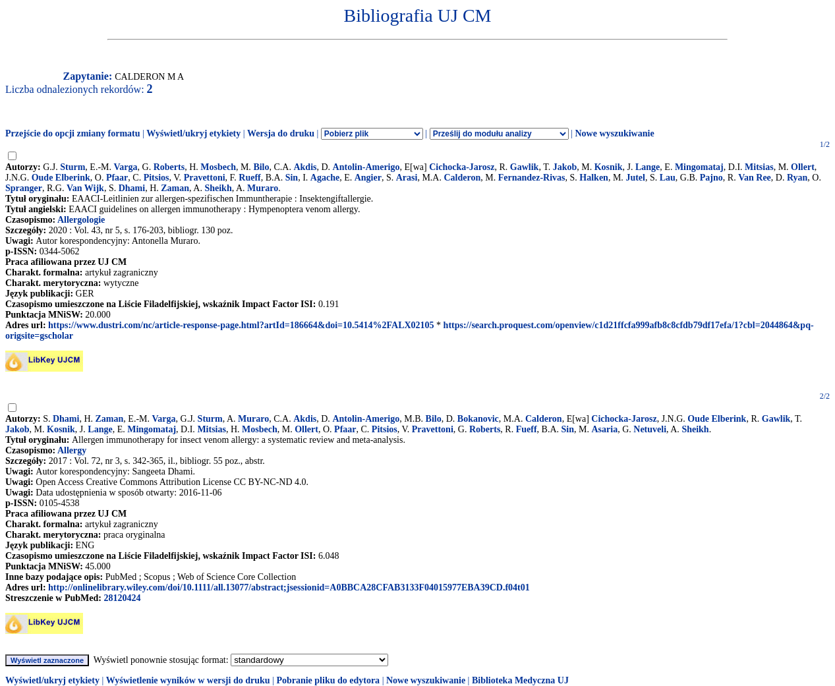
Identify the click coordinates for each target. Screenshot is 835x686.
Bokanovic (478, 419)
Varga (126, 167)
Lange (647, 167)
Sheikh (217, 188)
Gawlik (524, 167)
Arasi (407, 178)
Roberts (169, 167)
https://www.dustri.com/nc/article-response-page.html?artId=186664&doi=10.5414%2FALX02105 (241, 325)
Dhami (132, 188)
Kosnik (608, 167)
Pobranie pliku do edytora (328, 680)
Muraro (262, 188)
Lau (668, 178)
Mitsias (759, 167)
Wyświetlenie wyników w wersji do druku (188, 680)
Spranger (23, 188)
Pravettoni (204, 178)
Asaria (604, 429)
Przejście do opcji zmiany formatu (72, 133)
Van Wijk (85, 188)
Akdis (304, 167)
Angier (368, 178)
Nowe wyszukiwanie (614, 133)
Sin (291, 178)
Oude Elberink (61, 178)
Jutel (635, 178)
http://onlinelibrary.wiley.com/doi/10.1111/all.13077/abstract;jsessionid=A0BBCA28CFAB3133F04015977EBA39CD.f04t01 (289, 587)
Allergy (71, 450)
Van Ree (754, 178)
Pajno (711, 178)
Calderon (462, 178)
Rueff (249, 178)
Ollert (803, 167)
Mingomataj (699, 167)
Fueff (526, 429)
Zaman (175, 188)
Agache (324, 178)
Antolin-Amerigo (366, 167)
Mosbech (218, 167)
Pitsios (156, 178)
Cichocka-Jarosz (461, 167)
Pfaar (117, 178)
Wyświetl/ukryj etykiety (193, 133)
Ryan (797, 178)
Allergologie (81, 220)
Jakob (565, 167)
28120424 (121, 598)
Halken (593, 178)
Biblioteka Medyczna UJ (520, 680)
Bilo (261, 167)
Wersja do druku (280, 133)
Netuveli (649, 429)
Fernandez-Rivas (531, 178)
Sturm (72, 167)
